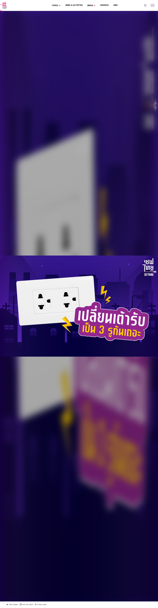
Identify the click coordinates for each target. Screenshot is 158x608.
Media (90, 5)
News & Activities (74, 5)
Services (104, 5)
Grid (116, 5)
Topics (55, 5)
